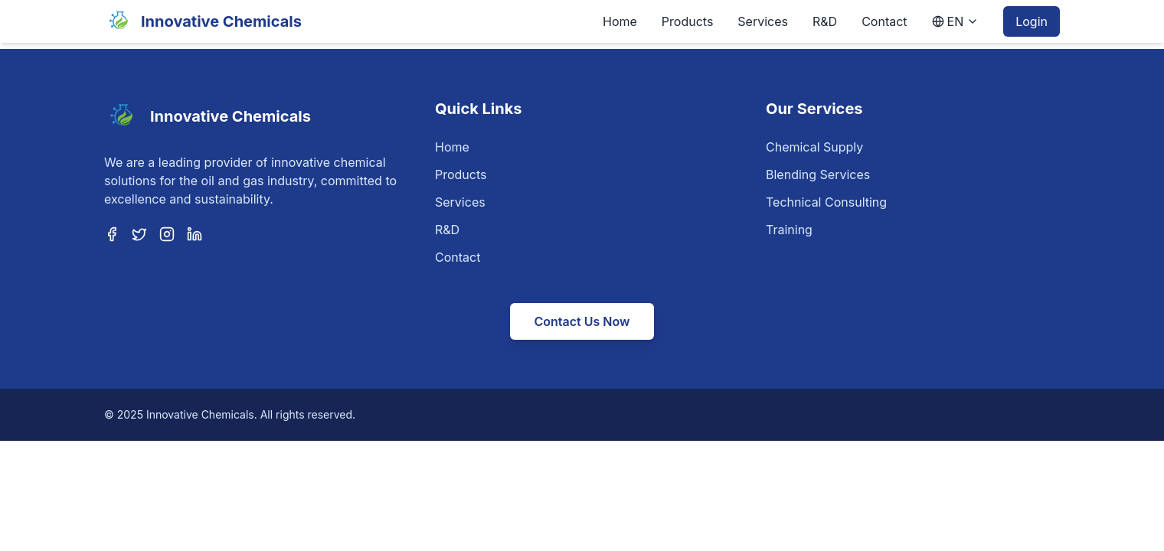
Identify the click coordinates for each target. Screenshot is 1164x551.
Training (789, 229)
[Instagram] (167, 234)
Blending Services (818, 174)
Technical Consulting (826, 202)
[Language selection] (955, 21)
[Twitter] (139, 234)
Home (620, 21)
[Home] (203, 21)
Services (762, 21)
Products (688, 21)
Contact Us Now (582, 321)
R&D (825, 21)
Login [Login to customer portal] (1031, 21)
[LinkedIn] (194, 234)
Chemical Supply (814, 147)
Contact (884, 21)
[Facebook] (111, 234)
